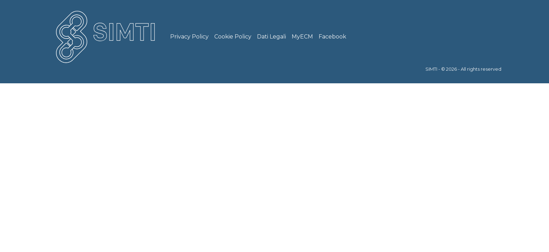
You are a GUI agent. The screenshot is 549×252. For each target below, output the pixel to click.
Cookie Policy (232, 36)
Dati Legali (271, 36)
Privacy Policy (189, 36)
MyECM (302, 36)
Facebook (332, 36)
